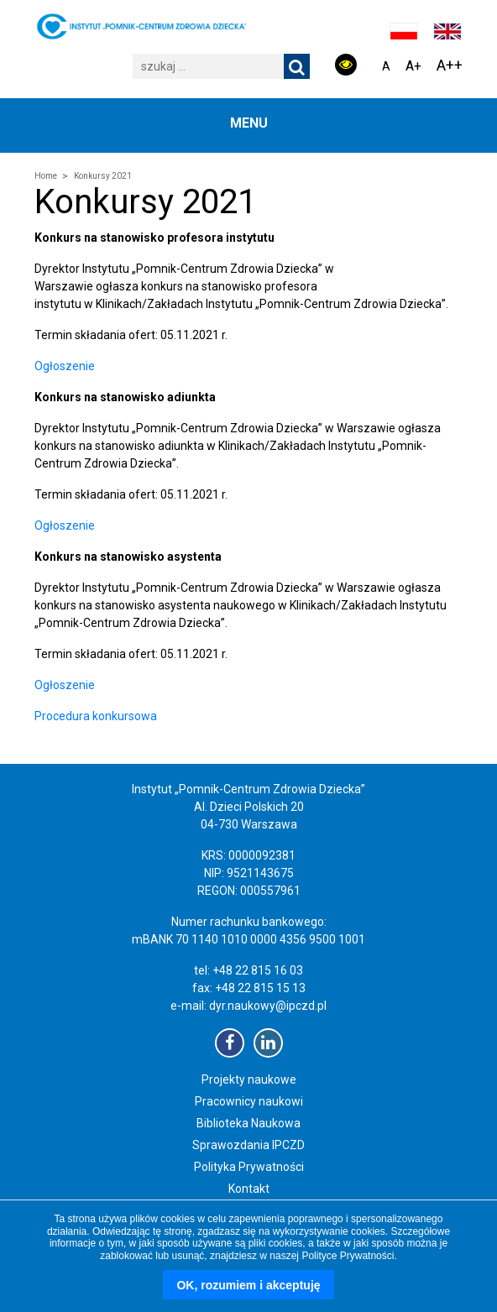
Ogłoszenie (64, 366)
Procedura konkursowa (95, 716)
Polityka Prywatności (249, 1166)
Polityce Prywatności (347, 1256)
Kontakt (248, 1188)
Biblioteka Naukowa (248, 1123)
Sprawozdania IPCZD (248, 1145)
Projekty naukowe (248, 1079)
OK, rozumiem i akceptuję (248, 1285)
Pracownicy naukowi (249, 1101)
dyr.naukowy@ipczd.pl (268, 1005)
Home (45, 175)
